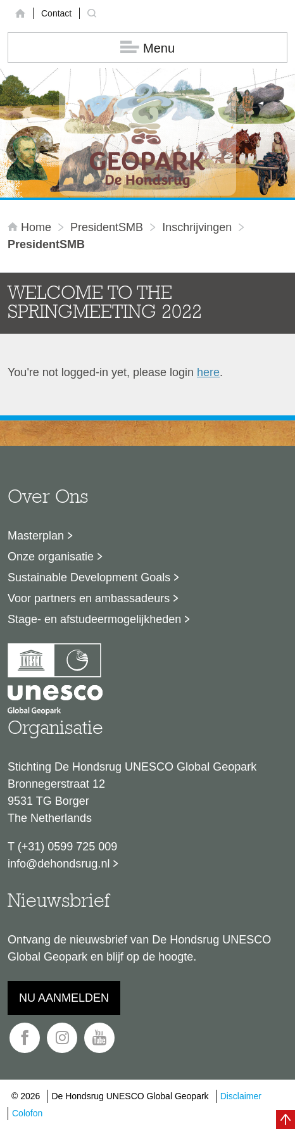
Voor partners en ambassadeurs (89, 598)
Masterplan (36, 535)
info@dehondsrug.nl (59, 863)
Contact (56, 13)
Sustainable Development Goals (89, 577)
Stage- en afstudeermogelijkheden (94, 619)
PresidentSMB (106, 227)
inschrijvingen (197, 227)
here (208, 372)
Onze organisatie (51, 556)
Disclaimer (240, 1096)
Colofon (27, 1113)
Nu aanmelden (64, 998)
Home (31, 227)
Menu (147, 48)
